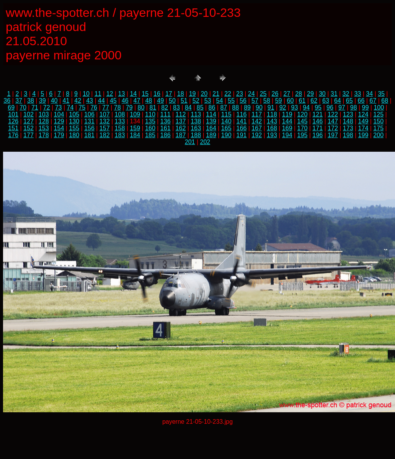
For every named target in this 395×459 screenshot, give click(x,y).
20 (204, 93)
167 (256, 128)
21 (215, 93)
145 (302, 121)
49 (160, 100)
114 (211, 114)
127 (28, 121)
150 (378, 121)
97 (341, 107)
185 (150, 135)
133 (120, 121)
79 (129, 107)
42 (77, 100)
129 (59, 121)
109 (135, 114)
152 (28, 128)
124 (363, 114)
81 (152, 107)
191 (242, 135)
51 (184, 100)
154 (59, 128)
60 (290, 100)
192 (256, 135)
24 (251, 93)
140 (226, 121)
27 (286, 93)
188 (196, 135)
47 (137, 100)
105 (74, 114)
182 (105, 135)
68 (384, 100)
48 (148, 100)
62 (313, 100)
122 (333, 114)
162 (181, 128)
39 (42, 100)
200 (378, 135)
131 (89, 121)
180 (74, 135)
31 (334, 93)
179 (59, 135)
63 (325, 100)
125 (378, 114)
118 (272, 114)
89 (247, 107)
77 (105, 107)
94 (306, 107)
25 (263, 93)
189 (211, 135)
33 (357, 93)
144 (287, 121)
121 (317, 114)
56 (243, 100)
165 (226, 128)
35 (381, 93)
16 (156, 93)
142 (256, 121)
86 (212, 107)
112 (181, 114)
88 (235, 107)
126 (13, 121)
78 (117, 107)
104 (59, 114)
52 (196, 100)
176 (13, 135)
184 (135, 135)
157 (105, 128)
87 (223, 107)
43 (89, 100)
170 (302, 128)
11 (98, 93)
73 (58, 107)
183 (120, 135)
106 (89, 114)
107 (105, 114)
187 (181, 135)
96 (329, 107)
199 (363, 135)
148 (348, 121)
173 (348, 128)
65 (349, 100)
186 (165, 135)
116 (242, 114)
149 (363, 121)
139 (211, 121)
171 (317, 128)
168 (272, 128)
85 (200, 107)
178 (44, 135)
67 (372, 100)
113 (196, 114)
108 (120, 114)
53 (207, 100)
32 (346, 93)
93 (294, 107)
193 (272, 135)
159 (135, 128)
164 (211, 128)
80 (141, 107)
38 (30, 100)
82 (164, 107)
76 (93, 107)
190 (226, 135)
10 (86, 93)
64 (337, 100)
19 (192, 93)
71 (34, 107)
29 (310, 93)
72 (46, 107)
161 (165, 128)
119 (287, 114)
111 (165, 114)
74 (70, 107)
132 (105, 121)
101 (13, 114)
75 (81, 107)
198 (348, 135)
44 (101, 100)
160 (150, 128)
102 (28, 114)
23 (239, 93)
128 (44, 121)
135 (150, 121)
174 (363, 128)
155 (74, 128)
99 (365, 107)
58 (266, 100)
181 (89, 135)
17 (168, 93)
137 (181, 121)
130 (74, 121)
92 (282, 107)
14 (133, 93)
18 (180, 93)
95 (318, 107)
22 (227, 93)
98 (353, 107)
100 (379, 107)
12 (109, 93)
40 (54, 100)
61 (302, 100)
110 (150, 114)
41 (66, 100)
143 (272, 121)
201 (190, 142)
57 (254, 100)
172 (333, 128)
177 (28, 135)
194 (287, 135)
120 (302, 114)
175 (378, 128)
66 (361, 100)
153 (44, 128)
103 (44, 114)
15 (145, 93)
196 (317, 135)
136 (165, 121)
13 (121, 93)
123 (348, 114)
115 (226, 114)
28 (298, 93)
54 (219, 100)
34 (369, 93)
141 (242, 121)
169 (287, 128)
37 (18, 100)
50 (172, 100)
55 (231, 100)
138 (196, 121)
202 (205, 142)
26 (275, 93)
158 (120, 128)
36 (6, 100)
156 (89, 128)
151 (13, 128)
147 (333, 121)
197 (333, 135)
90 (259, 107)
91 (271, 107)
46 (125, 100)
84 (188, 107)
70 (23, 107)
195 (302, 135)
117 (256, 114)
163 (196, 128)
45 (113, 100)
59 (278, 100)
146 (317, 121)
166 (242, 128)
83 (176, 107)
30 (322, 93)
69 (11, 107)
